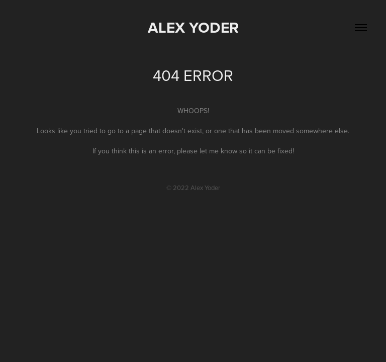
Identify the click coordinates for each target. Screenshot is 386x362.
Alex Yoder (193, 27)
